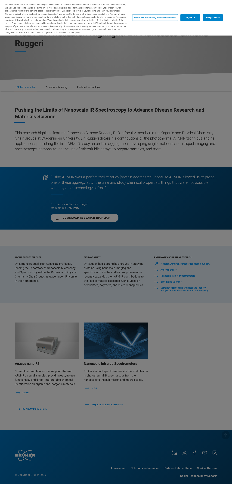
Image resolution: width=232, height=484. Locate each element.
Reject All (190, 17)
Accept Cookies (213, 17)
